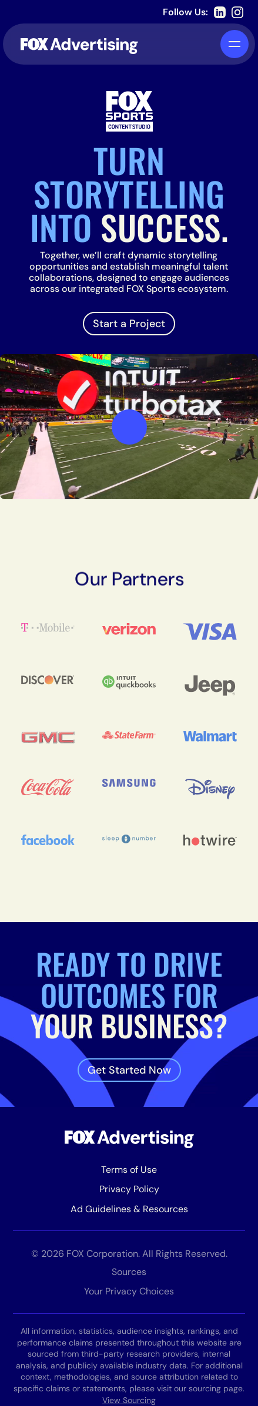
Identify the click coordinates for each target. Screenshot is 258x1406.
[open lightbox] (129, 427)
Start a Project (129, 324)
